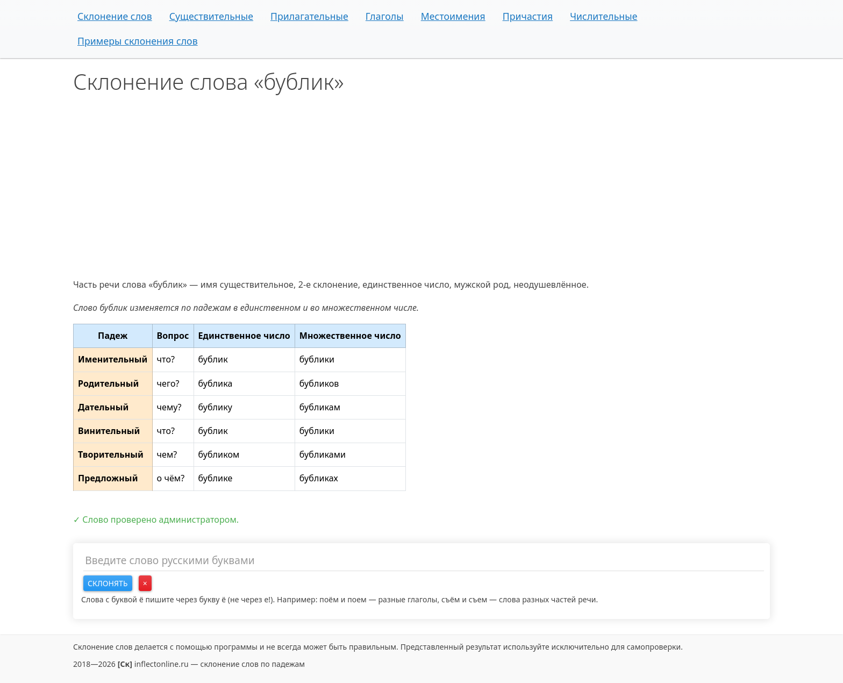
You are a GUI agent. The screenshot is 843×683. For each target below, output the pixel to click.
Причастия (528, 16)
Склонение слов (114, 16)
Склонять (108, 583)
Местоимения (453, 16)
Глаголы (385, 16)
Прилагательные (309, 16)
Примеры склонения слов (137, 40)
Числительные (603, 16)
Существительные (211, 16)
